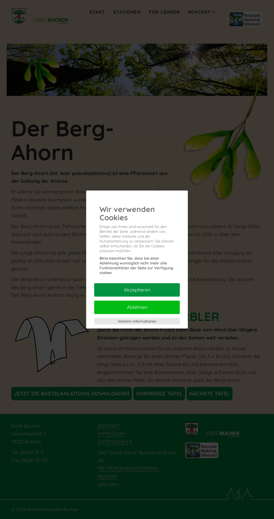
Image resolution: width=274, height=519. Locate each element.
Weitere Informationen (137, 321)
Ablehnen (137, 307)
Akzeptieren (137, 290)
